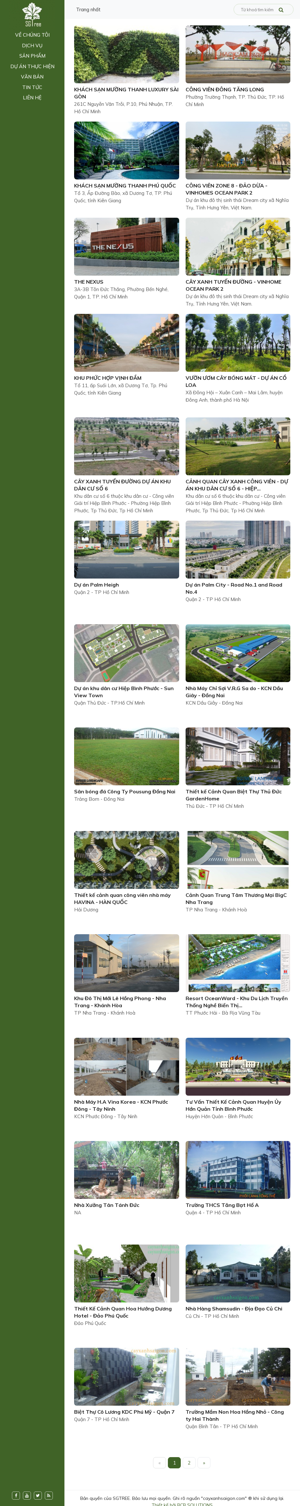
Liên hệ (32, 98)
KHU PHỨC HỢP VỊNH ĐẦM (107, 378)
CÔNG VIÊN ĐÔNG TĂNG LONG (225, 89)
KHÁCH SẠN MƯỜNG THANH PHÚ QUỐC (125, 185)
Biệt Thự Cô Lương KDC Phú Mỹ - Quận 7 (124, 1412)
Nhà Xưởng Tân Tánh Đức (106, 1205)
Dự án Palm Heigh (96, 584)
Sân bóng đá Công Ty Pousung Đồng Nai (124, 791)
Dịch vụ (32, 45)
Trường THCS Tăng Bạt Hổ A (222, 1205)
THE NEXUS (88, 281)
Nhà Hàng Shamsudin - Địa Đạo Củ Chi (234, 1308)
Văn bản (32, 77)
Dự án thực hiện (32, 66)
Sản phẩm (32, 56)
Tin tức (32, 87)
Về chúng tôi (32, 35)
